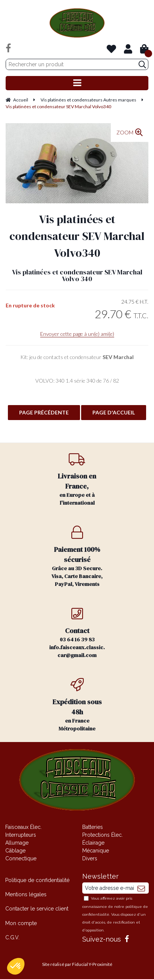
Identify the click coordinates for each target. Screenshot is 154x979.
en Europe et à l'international (77, 479)
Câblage (15, 851)
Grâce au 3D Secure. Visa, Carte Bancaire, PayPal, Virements (77, 557)
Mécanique (95, 851)
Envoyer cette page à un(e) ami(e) (77, 334)
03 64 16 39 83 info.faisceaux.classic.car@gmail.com (77, 633)
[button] (16, 966)
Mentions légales (26, 894)
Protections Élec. (102, 835)
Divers (89, 858)
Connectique (20, 858)
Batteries (92, 827)
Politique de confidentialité (37, 880)
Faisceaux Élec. (23, 827)
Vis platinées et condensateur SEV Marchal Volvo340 (77, 236)
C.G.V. (12, 937)
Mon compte (21, 923)
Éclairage (93, 843)
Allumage (17, 843)
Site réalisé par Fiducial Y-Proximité (77, 964)
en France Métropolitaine (77, 705)
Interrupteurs (20, 835)
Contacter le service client (36, 909)
